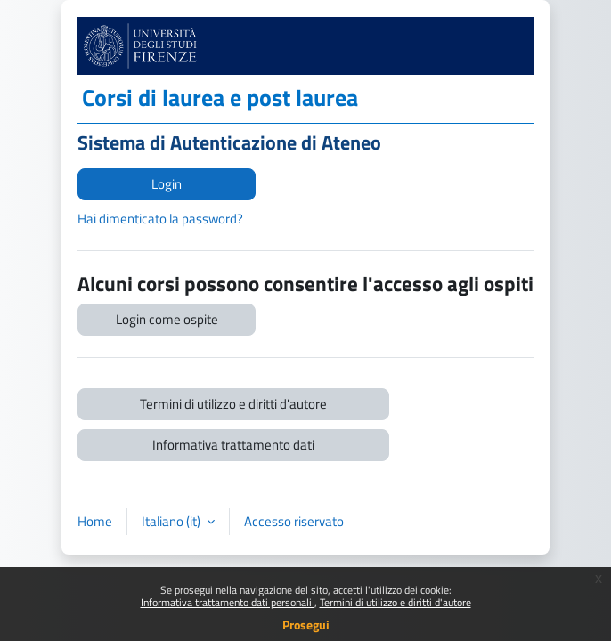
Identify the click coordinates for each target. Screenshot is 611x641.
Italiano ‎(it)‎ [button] (172, 521)
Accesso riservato (294, 521)
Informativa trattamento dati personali (227, 602)
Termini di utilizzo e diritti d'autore (395, 602)
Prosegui (306, 624)
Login (166, 184)
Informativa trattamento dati (233, 444)
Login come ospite (167, 319)
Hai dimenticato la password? (160, 218)
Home (94, 521)
